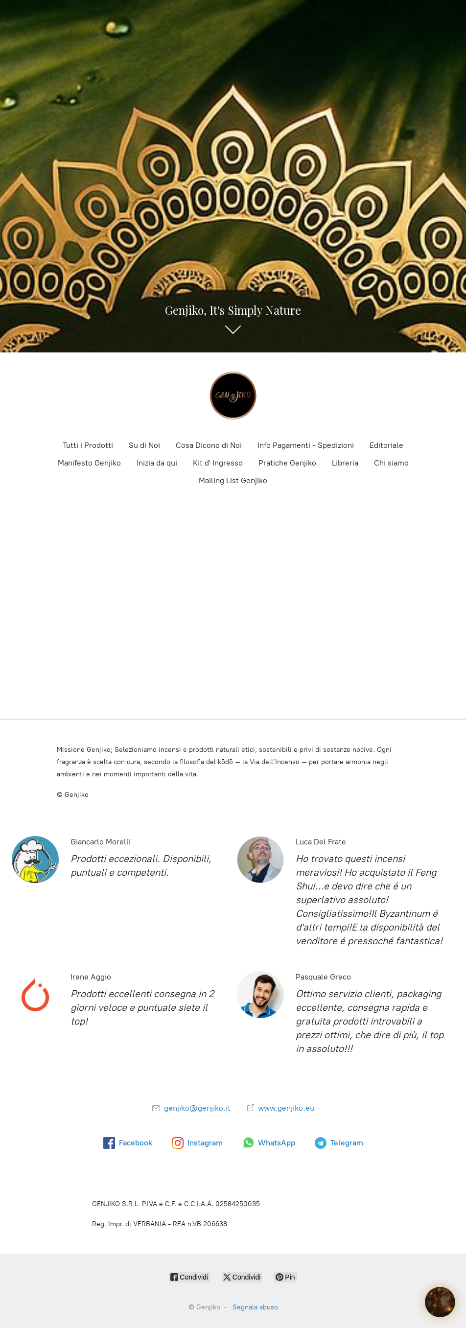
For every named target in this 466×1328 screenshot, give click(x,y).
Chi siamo (391, 462)
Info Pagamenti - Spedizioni (305, 445)
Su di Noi (144, 445)
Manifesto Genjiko (89, 462)
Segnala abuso (255, 1307)
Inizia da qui (157, 462)
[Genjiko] (233, 395)
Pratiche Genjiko (287, 462)
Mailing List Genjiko (233, 480)
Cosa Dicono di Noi (209, 445)
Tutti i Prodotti (88, 445)
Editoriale (386, 445)
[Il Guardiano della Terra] (440, 1302)
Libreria (345, 462)
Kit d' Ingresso (218, 462)
